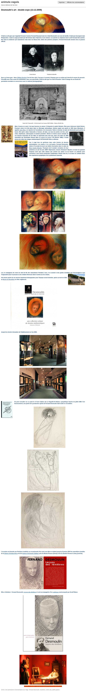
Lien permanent (9, 689)
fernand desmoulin (34, 689)
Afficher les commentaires (75, 2)
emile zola (49, 689)
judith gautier (55, 689)
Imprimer (62, 2)
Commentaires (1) (20, 689)
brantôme (42, 689)
